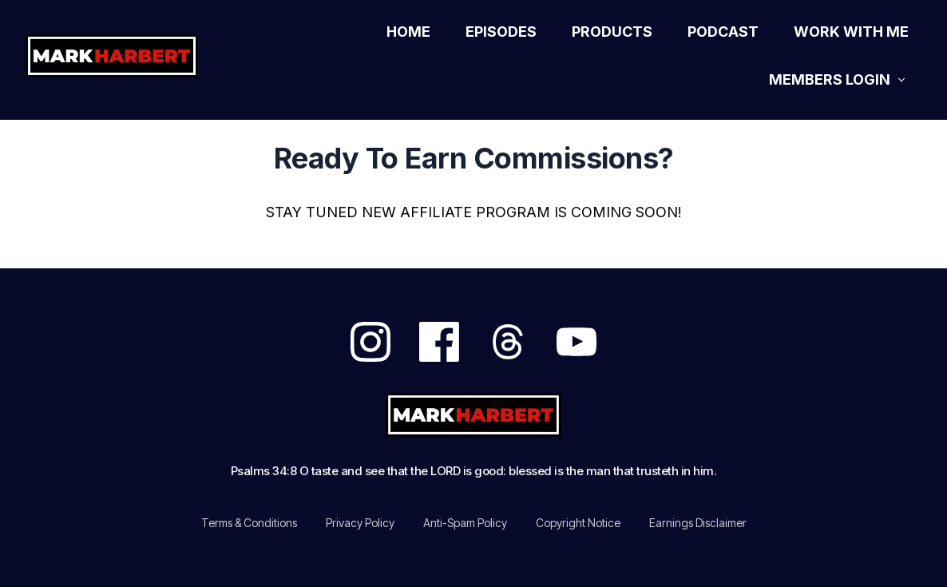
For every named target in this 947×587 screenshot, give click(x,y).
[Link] (408, 32)
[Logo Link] (130, 55)
